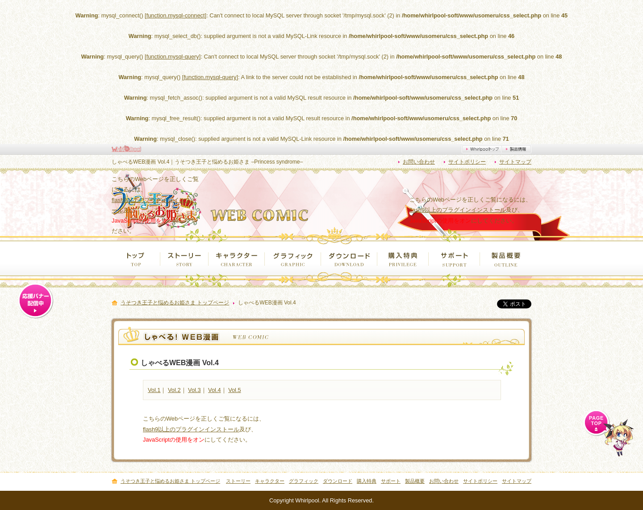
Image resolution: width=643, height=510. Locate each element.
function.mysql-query (172, 56)
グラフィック (293, 258)
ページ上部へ (608, 432)
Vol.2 (174, 390)
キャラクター (237, 258)
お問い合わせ (419, 162)
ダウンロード (349, 258)
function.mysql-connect (175, 15)
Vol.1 (154, 390)
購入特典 (403, 258)
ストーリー (184, 258)
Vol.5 (234, 390)
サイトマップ (515, 162)
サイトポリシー (467, 162)
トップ (136, 258)
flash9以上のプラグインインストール (457, 210)
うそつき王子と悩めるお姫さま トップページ (175, 303)
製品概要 (505, 258)
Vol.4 (214, 390)
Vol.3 (194, 390)
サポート (454, 258)
